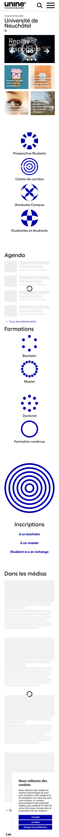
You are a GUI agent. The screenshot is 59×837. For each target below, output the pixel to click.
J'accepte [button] (35, 817)
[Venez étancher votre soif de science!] (16, 77)
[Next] (47, 51)
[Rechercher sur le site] (39, 5)
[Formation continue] (29, 430)
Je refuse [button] (35, 822)
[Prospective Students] (29, 142)
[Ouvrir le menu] (51, 5)
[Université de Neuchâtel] (15, 5)
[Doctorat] (29, 404)
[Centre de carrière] (29, 167)
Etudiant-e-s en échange (29, 552)
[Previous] (12, 51)
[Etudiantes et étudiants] (29, 219)
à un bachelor (29, 534)
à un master (29, 543)
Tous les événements (22, 321)
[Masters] (29, 370)
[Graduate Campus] (29, 193)
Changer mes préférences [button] (35, 827)
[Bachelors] (29, 344)
